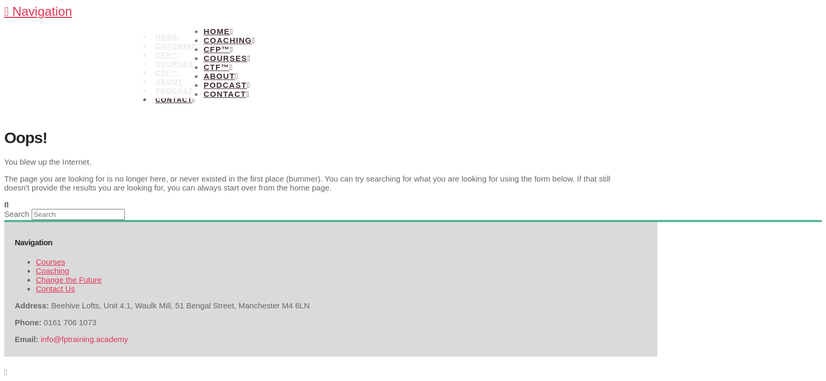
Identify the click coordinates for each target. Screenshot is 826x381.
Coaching (52, 270)
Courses (50, 261)
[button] (38, 11)
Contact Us (55, 288)
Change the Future (69, 279)
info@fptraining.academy (84, 339)
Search (17, 213)
